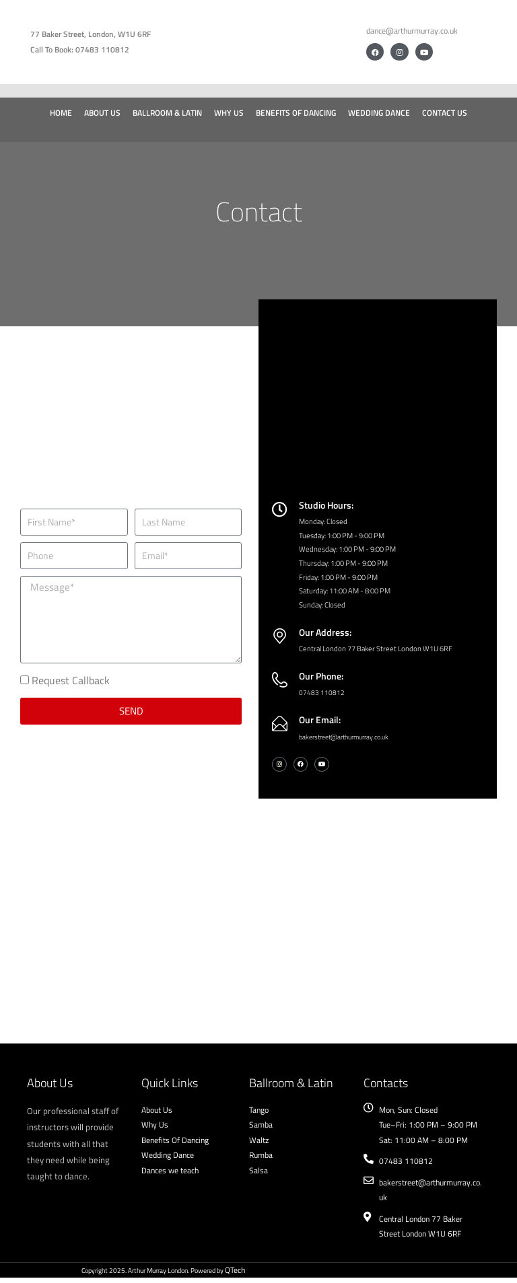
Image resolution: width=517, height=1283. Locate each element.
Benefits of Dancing (296, 112)
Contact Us (444, 112)
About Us (102, 112)
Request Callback (71, 684)
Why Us (229, 112)
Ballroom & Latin (167, 112)
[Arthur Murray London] (258, 911)
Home (61, 112)
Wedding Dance (379, 112)
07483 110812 (322, 697)
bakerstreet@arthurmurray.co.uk (351, 741)
